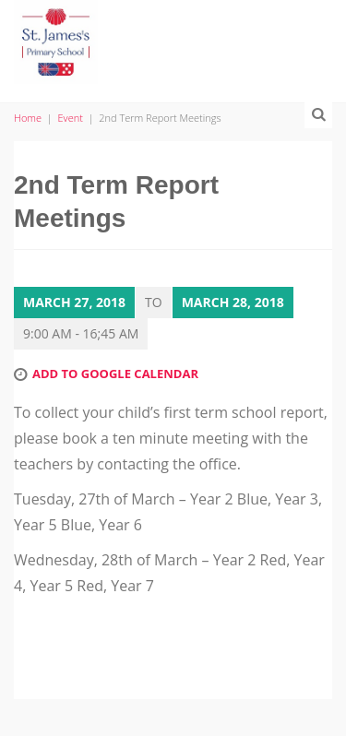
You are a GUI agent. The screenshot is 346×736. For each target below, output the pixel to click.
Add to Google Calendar (115, 373)
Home (28, 118)
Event (70, 118)
